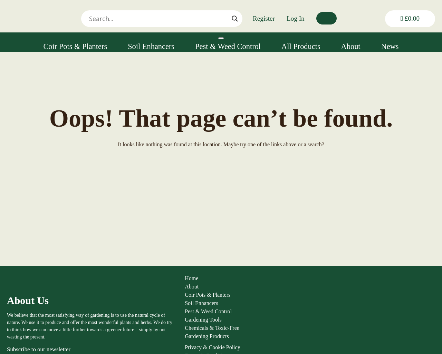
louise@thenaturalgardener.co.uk (403, 340)
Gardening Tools (132, 323)
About (351, 46)
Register (264, 18)
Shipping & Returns (318, 314)
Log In (296, 18)
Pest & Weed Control (228, 46)
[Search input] (196, 18)
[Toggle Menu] (221, 38)
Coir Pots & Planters (75, 46)
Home (120, 281)
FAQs (302, 323)
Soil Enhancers (151, 46)
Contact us (307, 339)
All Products (300, 46)
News (390, 46)
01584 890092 (385, 332)
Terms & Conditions (318, 306)
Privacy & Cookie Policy (323, 298)
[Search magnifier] (235, 18)
